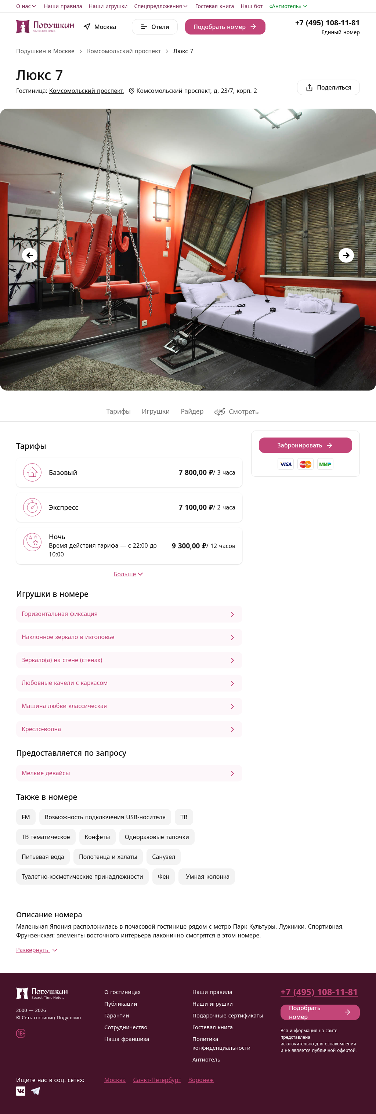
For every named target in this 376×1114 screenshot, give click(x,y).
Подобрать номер (225, 27)
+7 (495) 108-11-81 (327, 23)
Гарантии (116, 1015)
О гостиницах (122, 991)
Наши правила (63, 6)
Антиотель (206, 1059)
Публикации (120, 1003)
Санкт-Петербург (157, 1080)
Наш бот (252, 6)
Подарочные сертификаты (227, 1015)
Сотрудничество (125, 1027)
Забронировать (306, 445)
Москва (115, 1080)
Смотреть (236, 411)
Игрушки (156, 411)
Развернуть (37, 950)
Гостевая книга (214, 6)
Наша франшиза (126, 1038)
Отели (154, 27)
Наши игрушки (108, 6)
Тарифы (118, 411)
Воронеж (201, 1080)
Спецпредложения (161, 6)
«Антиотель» (289, 6)
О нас (26, 6)
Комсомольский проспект (124, 51)
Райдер (192, 411)
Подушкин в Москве (45, 51)
